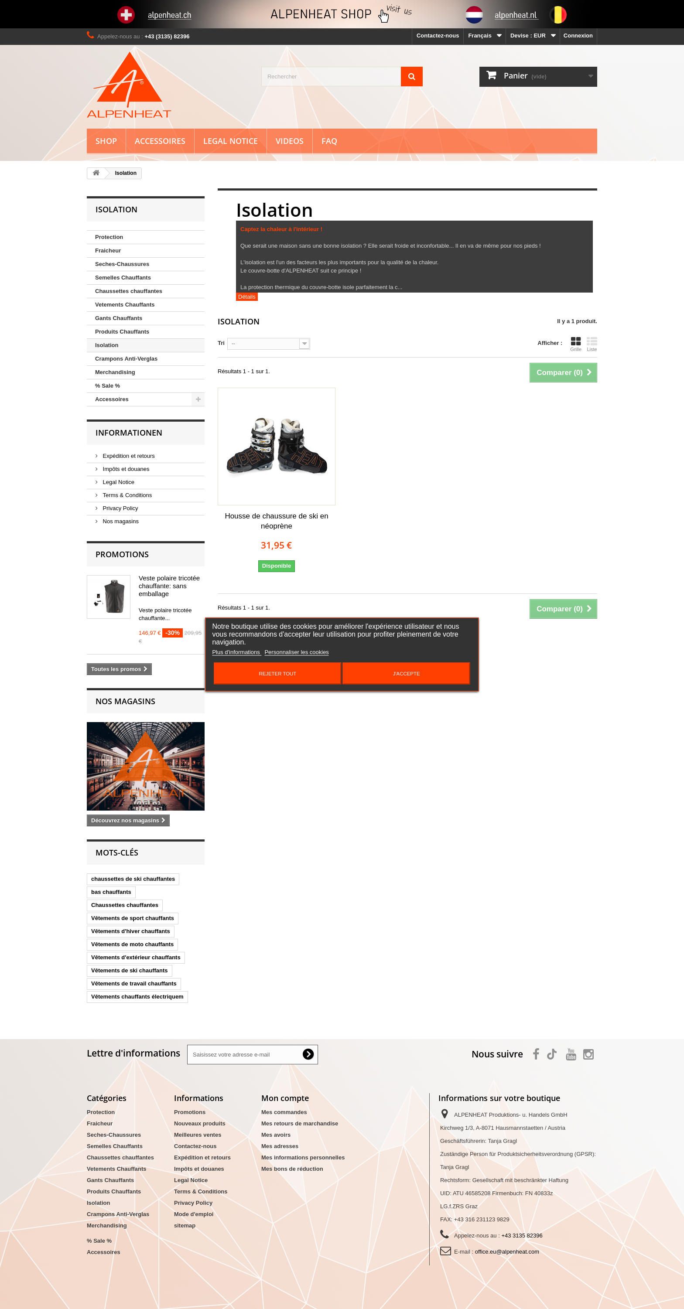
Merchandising (115, 372)
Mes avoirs (276, 1135)
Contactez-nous (438, 35)
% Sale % (107, 385)
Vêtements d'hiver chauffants (130, 931)
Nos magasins (120, 521)
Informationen (129, 432)
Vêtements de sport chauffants (132, 918)
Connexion (578, 35)
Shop (106, 141)
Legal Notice (230, 141)
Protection (109, 237)
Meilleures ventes (197, 1135)
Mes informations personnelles (303, 1157)
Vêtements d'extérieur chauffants (136, 957)
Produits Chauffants (122, 331)
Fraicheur (108, 250)
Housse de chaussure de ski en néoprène (276, 521)
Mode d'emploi (193, 1214)
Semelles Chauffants (123, 277)
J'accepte (406, 673)
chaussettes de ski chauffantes (133, 879)
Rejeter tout (277, 673)
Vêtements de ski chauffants (129, 970)
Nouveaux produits (200, 1123)
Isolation (106, 345)
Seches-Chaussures (122, 264)
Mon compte (285, 1098)
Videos (290, 141)
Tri (221, 343)
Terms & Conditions (126, 495)
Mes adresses (279, 1146)
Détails (247, 296)
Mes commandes (284, 1112)
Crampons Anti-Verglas (126, 358)
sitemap (184, 1225)
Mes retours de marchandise (299, 1123)
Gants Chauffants (118, 318)
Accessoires (160, 141)
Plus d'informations (236, 652)
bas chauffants (111, 892)
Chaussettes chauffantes (128, 291)
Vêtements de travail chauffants (134, 983)
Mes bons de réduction (292, 1169)
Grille (575, 344)
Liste (592, 344)
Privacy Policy (119, 508)
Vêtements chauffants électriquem (137, 996)
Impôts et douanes (125, 469)
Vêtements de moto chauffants (132, 944)
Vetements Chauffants (125, 304)
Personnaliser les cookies (296, 652)
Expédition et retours (128, 456)
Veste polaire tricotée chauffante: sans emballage (169, 585)
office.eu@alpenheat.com (507, 1251)
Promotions (122, 554)
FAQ (329, 141)
